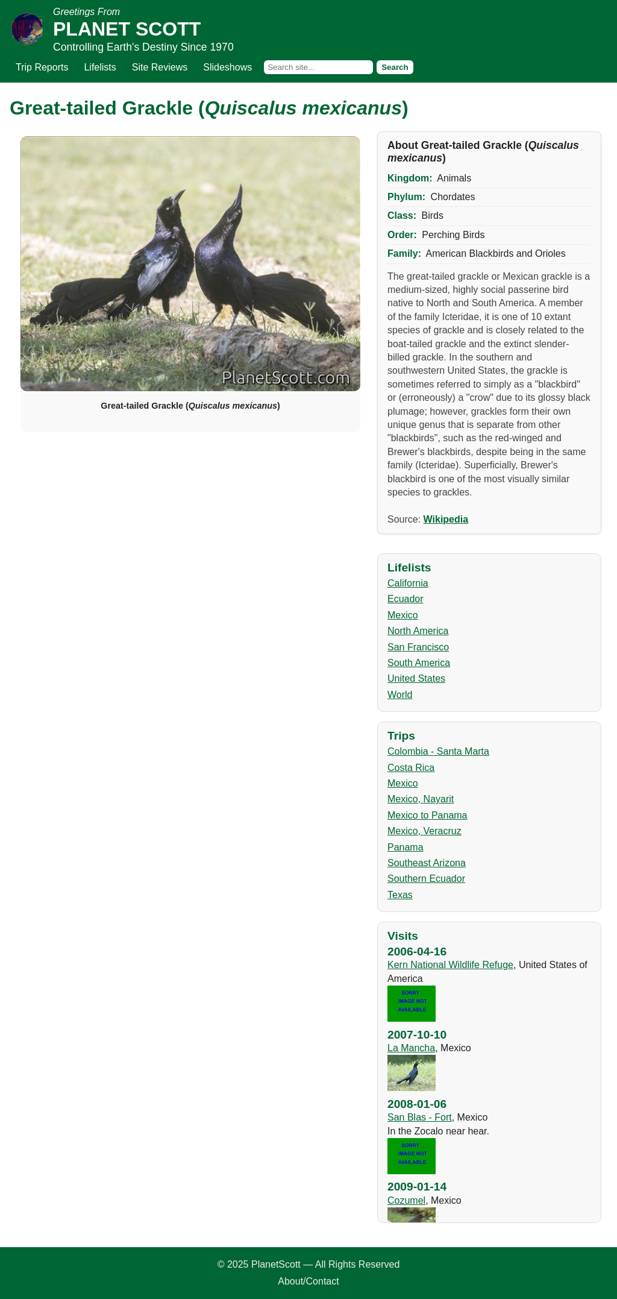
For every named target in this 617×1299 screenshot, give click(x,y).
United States (416, 678)
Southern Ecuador (426, 878)
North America (417, 631)
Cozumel (406, 1200)
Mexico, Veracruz (424, 831)
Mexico (402, 615)
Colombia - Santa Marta (438, 751)
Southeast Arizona (426, 863)
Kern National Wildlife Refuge (450, 965)
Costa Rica (410, 768)
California (407, 583)
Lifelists (100, 67)
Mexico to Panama (427, 815)
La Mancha (411, 1048)
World (400, 695)
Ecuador (405, 599)
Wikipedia (446, 519)
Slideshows (227, 67)
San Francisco (418, 647)
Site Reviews (159, 67)
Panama (405, 847)
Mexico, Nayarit (420, 799)
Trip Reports (42, 67)
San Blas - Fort (419, 1117)
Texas (400, 895)
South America (418, 663)
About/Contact (308, 1281)
